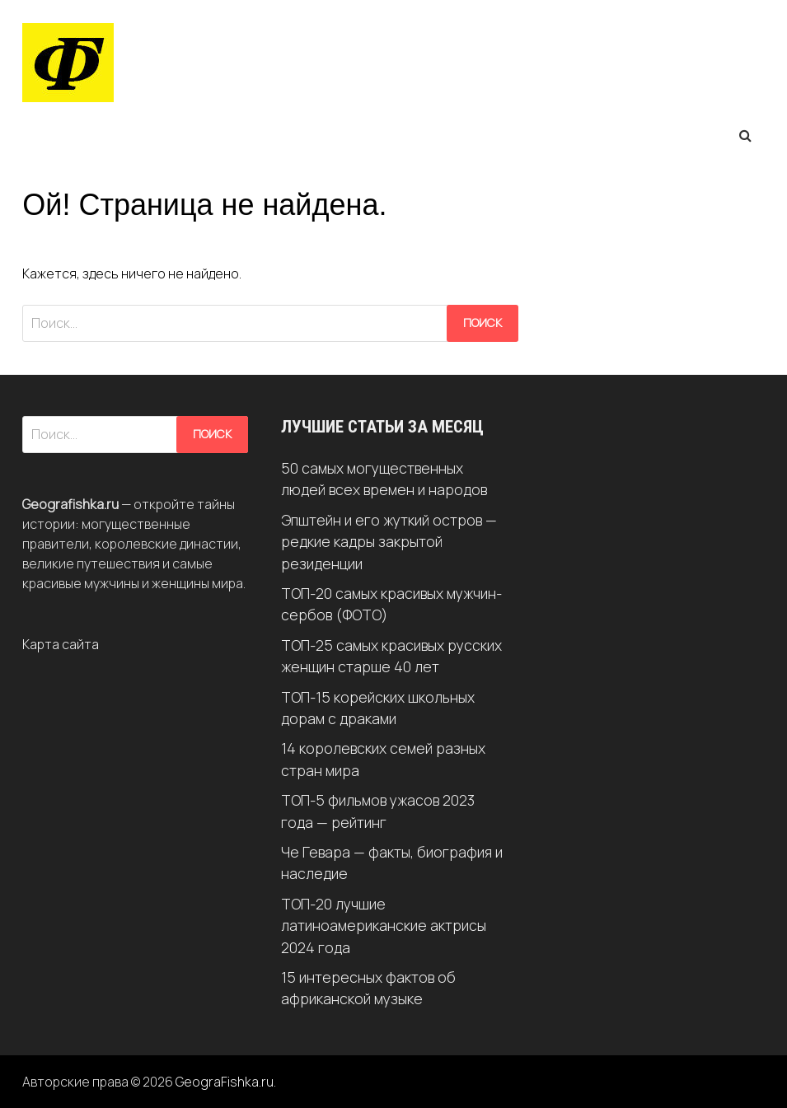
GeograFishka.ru (225, 1082)
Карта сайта (60, 644)
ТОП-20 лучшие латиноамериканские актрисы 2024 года (383, 925)
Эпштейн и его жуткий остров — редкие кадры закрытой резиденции (389, 541)
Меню (59, 135)
